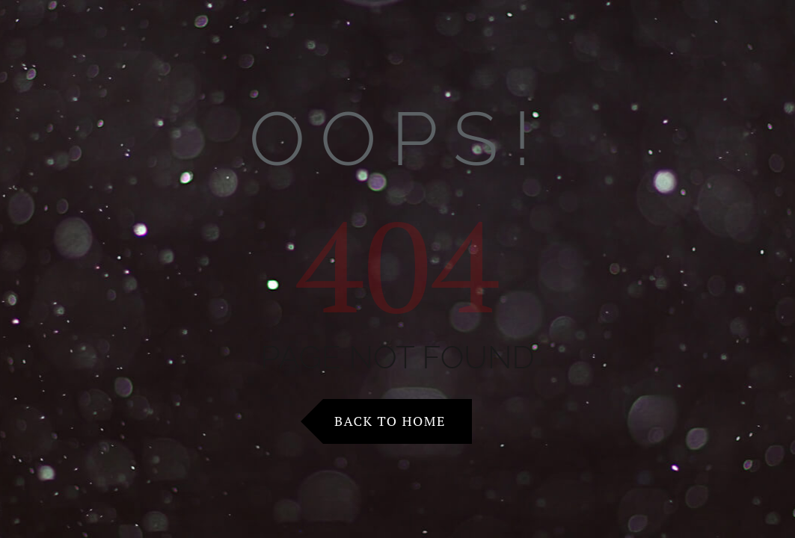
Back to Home (390, 421)
